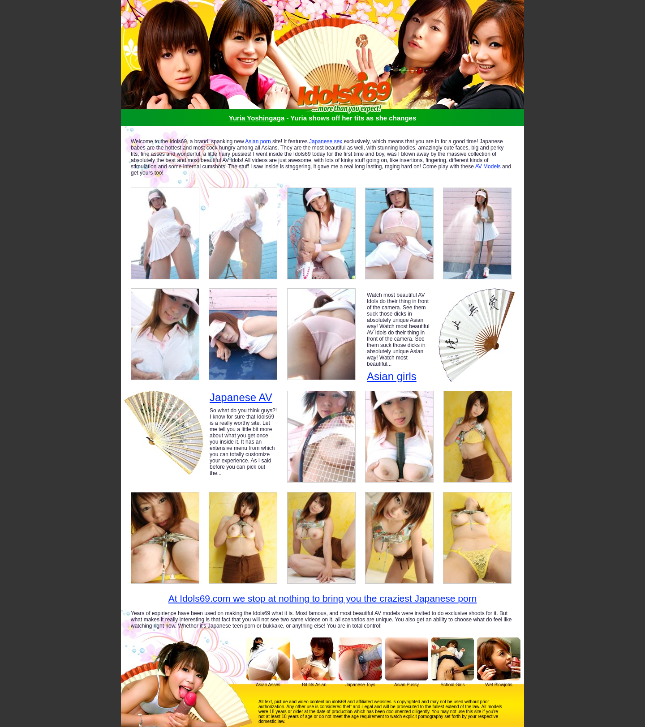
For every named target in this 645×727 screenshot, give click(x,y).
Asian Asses (268, 684)
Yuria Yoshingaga (256, 118)
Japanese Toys (360, 684)
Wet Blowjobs (498, 684)
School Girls (453, 684)
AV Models (488, 166)
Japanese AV (241, 397)
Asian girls (392, 376)
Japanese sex (326, 141)
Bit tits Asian (314, 684)
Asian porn (258, 141)
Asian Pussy (406, 684)
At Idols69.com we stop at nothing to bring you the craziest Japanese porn (322, 598)
